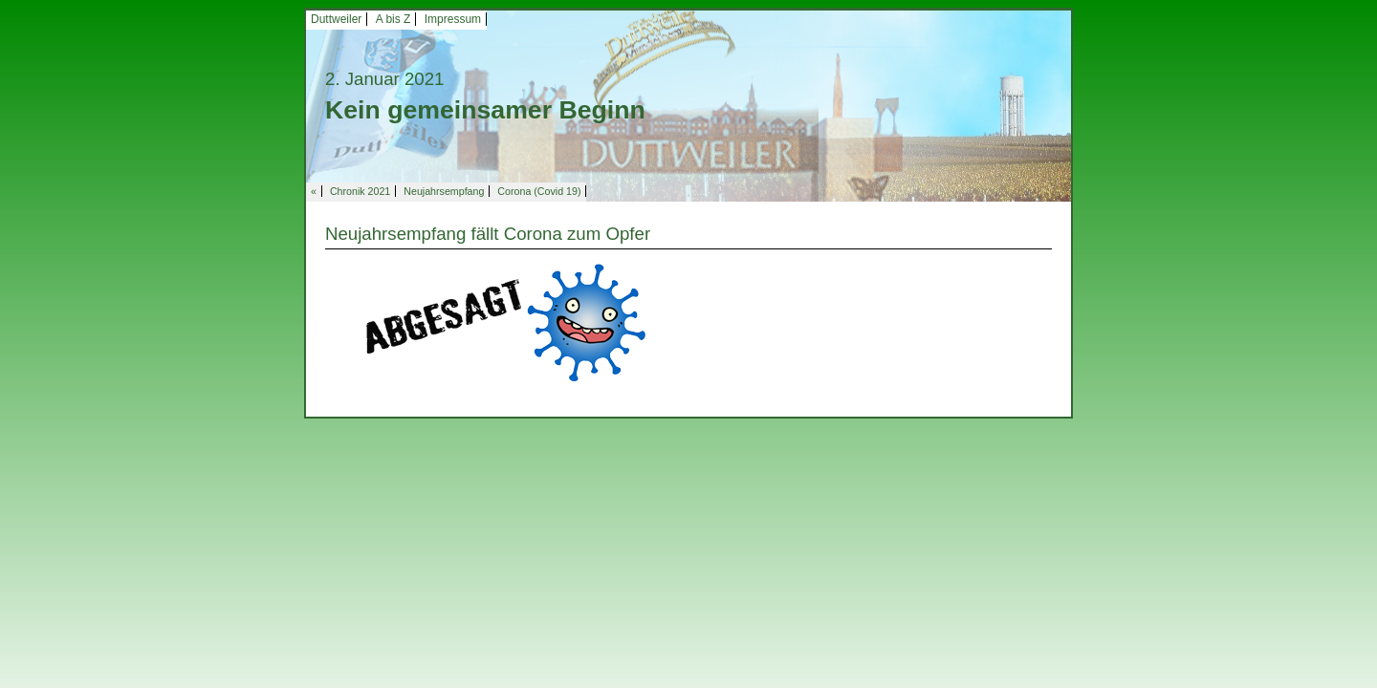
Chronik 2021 (360, 191)
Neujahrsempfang (444, 191)
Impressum (453, 19)
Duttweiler (336, 19)
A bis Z (393, 19)
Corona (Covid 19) (538, 191)
